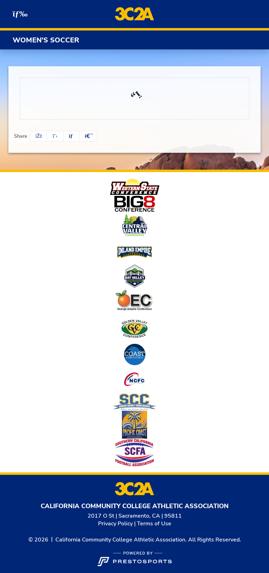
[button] (88, 136)
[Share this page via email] (71, 136)
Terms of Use (154, 523)
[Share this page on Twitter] (55, 136)
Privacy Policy (115, 523)
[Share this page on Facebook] (38, 136)
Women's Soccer (46, 40)
